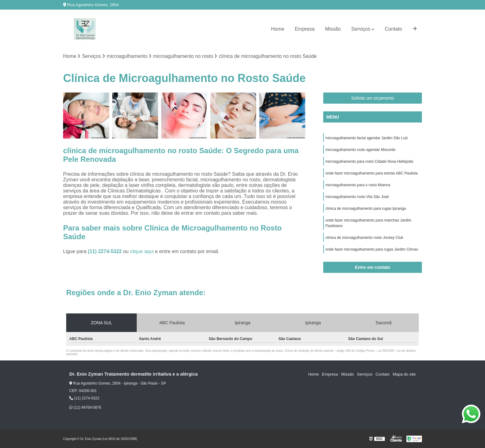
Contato (393, 29)
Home (277, 29)
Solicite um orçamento (372, 98)
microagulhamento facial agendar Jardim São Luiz (366, 138)
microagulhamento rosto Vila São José (357, 197)
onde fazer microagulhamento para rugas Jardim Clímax (371, 249)
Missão (333, 29)
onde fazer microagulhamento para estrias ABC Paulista (371, 173)
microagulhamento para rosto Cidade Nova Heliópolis (369, 161)
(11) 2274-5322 (105, 251)
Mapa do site (404, 374)
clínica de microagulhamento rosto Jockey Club (364, 237)
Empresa (305, 29)
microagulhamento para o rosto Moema (357, 185)
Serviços (360, 29)
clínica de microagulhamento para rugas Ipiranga (365, 208)
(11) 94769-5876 (85, 407)
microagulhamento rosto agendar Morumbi (360, 150)
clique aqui (142, 251)
